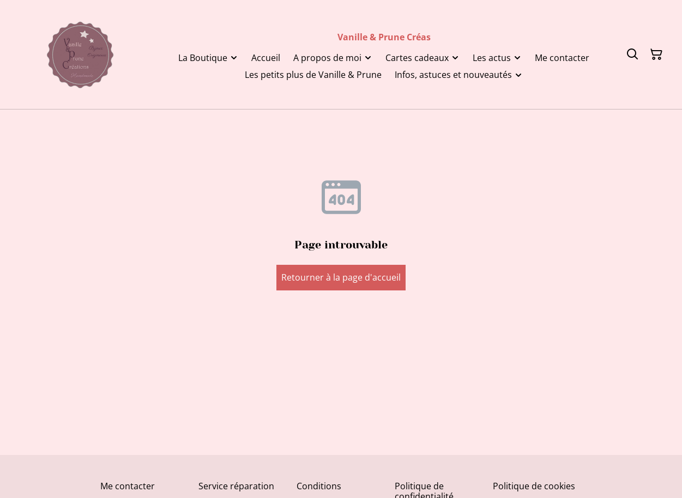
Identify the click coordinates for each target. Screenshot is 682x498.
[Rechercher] (632, 54)
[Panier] (656, 54)
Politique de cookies (534, 486)
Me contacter (127, 486)
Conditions (319, 486)
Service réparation (236, 486)
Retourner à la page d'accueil (341, 277)
